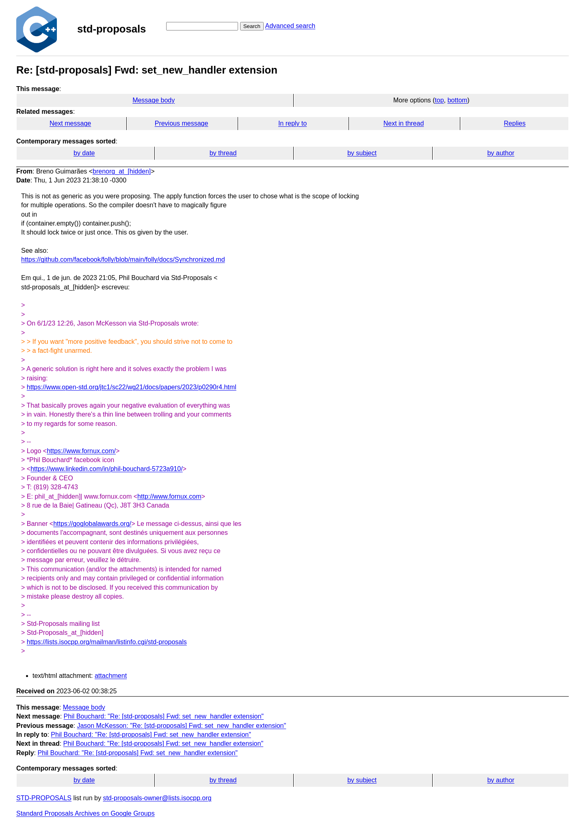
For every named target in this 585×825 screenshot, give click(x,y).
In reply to (292, 123)
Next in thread (404, 123)
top (439, 100)
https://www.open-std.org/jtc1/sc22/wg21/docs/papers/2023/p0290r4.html (131, 387)
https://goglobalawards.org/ (92, 523)
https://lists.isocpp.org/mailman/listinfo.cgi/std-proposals (107, 641)
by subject (362, 153)
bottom (457, 100)
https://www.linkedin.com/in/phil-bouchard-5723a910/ (106, 468)
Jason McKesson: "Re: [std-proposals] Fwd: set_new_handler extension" (181, 725)
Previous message (181, 123)
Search (251, 26)
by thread (223, 153)
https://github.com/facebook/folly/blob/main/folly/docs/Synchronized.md (123, 259)
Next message (70, 123)
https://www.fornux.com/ (81, 450)
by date (84, 153)
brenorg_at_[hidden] (122, 171)
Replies (514, 123)
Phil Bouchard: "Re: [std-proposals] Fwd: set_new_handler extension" (164, 716)
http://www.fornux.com (169, 496)
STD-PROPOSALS (44, 798)
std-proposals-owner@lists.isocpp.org (157, 798)
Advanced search (290, 25)
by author (500, 153)
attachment (111, 675)
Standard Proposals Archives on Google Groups (85, 813)
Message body (153, 100)
